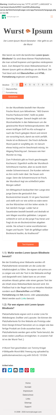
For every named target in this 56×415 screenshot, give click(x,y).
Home (28, 383)
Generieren (13, 97)
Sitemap (28, 403)
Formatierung (11, 92)
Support (28, 407)
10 (51, 85)
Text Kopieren (28, 244)
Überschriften (11, 89)
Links (23, 298)
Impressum (28, 391)
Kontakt (28, 387)
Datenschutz (28, 395)
